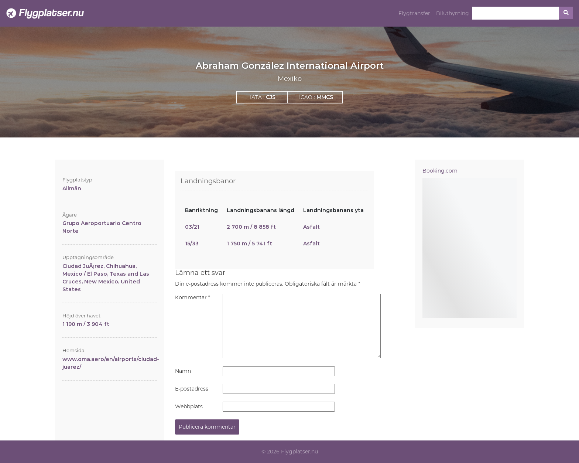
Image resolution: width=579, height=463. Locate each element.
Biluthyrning (452, 13)
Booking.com (440, 170)
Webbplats (189, 406)
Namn (183, 371)
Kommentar (192, 297)
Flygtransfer (414, 13)
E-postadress (191, 388)
